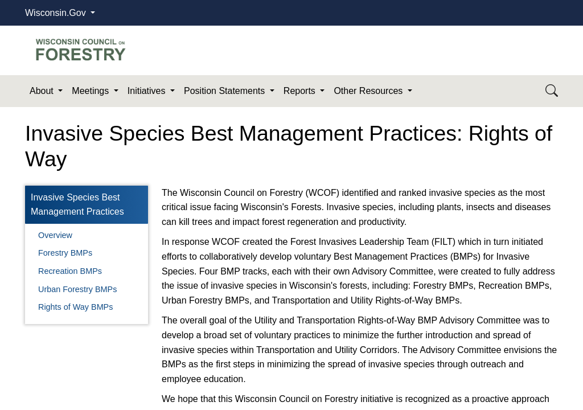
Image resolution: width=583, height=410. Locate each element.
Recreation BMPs (70, 271)
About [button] (43, 91)
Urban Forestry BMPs (77, 289)
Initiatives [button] (148, 91)
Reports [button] (301, 91)
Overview (55, 235)
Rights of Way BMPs (75, 306)
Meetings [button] (91, 91)
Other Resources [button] (369, 91)
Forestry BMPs (65, 252)
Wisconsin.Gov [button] (56, 13)
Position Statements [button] (226, 91)
